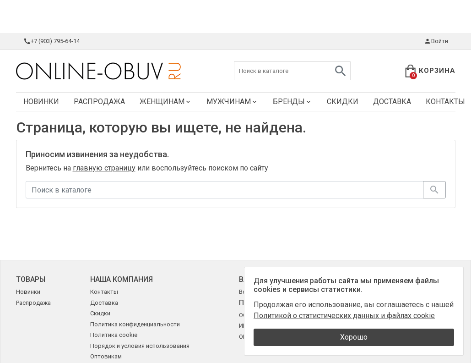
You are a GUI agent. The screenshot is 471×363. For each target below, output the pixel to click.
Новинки (41, 101)
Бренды (292, 101)
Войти (436, 41)
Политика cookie (113, 334)
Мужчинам (232, 101)
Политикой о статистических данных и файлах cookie (344, 315)
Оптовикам (106, 356)
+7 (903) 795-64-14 (51, 41)
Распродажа (99, 101)
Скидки (342, 101)
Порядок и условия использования (139, 345)
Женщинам (166, 101)
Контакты (104, 291)
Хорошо (354, 337)
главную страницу (104, 168)
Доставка (392, 101)
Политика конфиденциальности (135, 324)
